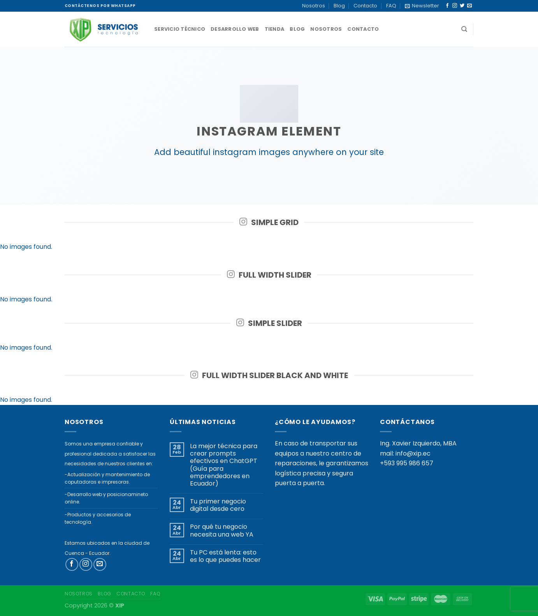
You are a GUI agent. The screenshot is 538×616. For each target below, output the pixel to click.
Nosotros (313, 5)
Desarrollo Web (235, 29)
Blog (339, 5)
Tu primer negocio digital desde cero (218, 505)
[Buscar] (464, 29)
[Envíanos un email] (469, 6)
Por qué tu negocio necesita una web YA (221, 530)
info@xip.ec (413, 453)
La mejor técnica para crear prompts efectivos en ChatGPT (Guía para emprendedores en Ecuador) (223, 464)
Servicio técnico (179, 29)
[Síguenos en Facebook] (447, 6)
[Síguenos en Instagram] (454, 6)
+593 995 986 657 (406, 463)
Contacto (365, 5)
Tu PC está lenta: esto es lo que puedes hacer (225, 556)
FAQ (391, 5)
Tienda (275, 29)
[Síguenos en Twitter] (462, 6)
